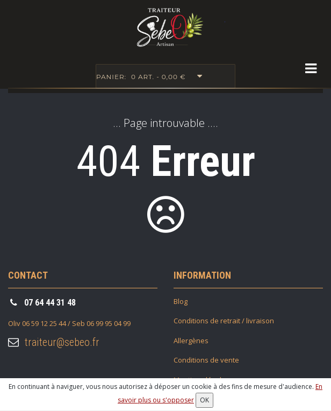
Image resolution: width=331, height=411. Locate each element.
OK (204, 400)
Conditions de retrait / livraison (224, 320)
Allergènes (191, 340)
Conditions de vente (206, 360)
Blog (181, 301)
